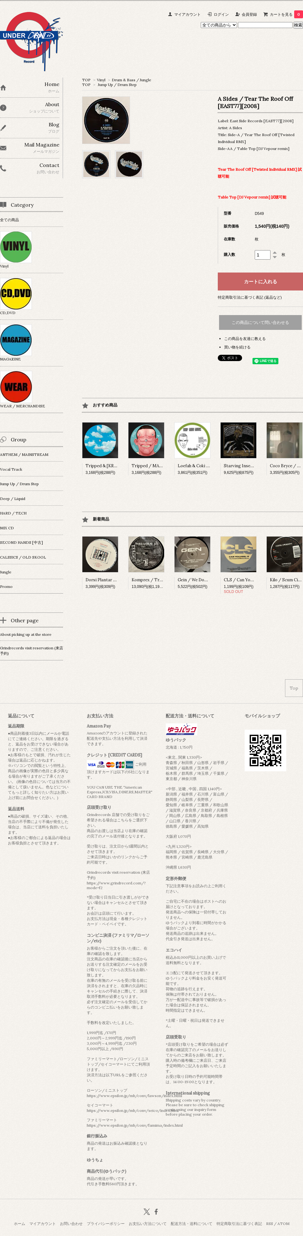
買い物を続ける (237, 347)
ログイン (221, 14)
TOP (86, 80)
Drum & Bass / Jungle (131, 80)
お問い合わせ (71, 1223)
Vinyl (101, 80)
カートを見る (286, 14)
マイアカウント (187, 14)
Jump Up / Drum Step (117, 84)
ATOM (283, 1223)
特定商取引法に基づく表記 (239, 1223)
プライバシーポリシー (106, 1223)
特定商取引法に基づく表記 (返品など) (250, 297)
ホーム (19, 1223)
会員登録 (249, 14)
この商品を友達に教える (245, 338)
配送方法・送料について (191, 1223)
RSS (269, 1223)
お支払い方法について (148, 1223)
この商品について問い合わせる (260, 322)
